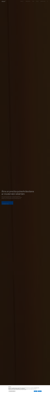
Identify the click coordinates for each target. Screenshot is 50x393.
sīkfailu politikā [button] (23, 388)
